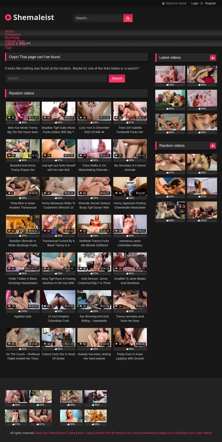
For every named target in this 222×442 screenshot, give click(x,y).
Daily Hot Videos (46, 433)
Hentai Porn (103, 433)
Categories (13, 34)
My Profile (12, 38)
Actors (9, 31)
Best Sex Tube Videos (197, 433)
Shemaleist (29, 17)
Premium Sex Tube (126, 433)
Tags (8, 48)
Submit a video (16, 44)
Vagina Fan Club (169, 433)
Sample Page (15, 41)
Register (210, 3)
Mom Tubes (67, 433)
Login (194, 3)
